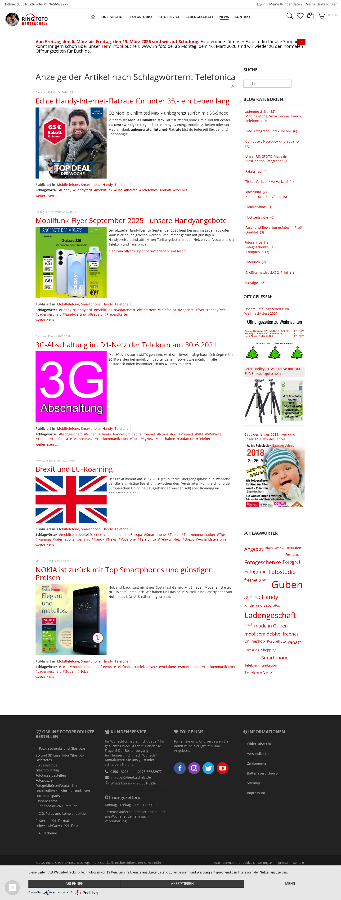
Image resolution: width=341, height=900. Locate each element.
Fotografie (255, 571)
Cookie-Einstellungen (257, 863)
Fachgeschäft (71, 434)
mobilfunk (104, 190)
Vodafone (123, 310)
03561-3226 (26, 4)
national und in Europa (123, 534)
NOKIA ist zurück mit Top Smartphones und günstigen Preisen (124, 573)
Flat (119, 190)
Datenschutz (231, 863)
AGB (217, 863)
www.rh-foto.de (157, 46)
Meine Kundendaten (285, 4)
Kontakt (298, 863)
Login (261, 4)
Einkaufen (293, 548)
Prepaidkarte (117, 314)
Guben (91, 434)
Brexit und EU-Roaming (74, 469)
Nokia (163, 434)
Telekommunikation (112, 438)
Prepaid (96, 314)
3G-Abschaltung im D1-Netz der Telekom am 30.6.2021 (126, 344)
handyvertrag (75, 314)
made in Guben (271, 625)
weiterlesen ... (47, 195)
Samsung (251, 650)
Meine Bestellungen (321, 4)
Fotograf (291, 562)
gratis (264, 579)
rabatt (166, 190)
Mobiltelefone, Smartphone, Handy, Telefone (92, 184)
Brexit (189, 539)
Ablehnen (75, 884)
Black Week (274, 548)
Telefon (204, 438)
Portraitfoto (276, 641)
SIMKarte (214, 434)
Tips (135, 438)
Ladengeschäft (49, 314)
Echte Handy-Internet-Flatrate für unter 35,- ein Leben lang (132, 101)
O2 (174, 434)
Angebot (186, 310)
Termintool (112, 46)
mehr (290, 884)
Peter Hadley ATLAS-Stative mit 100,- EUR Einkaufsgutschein (273, 371)
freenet (181, 190)
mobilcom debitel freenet (135, 434)
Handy (66, 190)
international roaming (72, 539)
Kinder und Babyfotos (262, 605)
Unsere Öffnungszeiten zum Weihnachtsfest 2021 (266, 311)
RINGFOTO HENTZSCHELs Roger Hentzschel (77, 863)
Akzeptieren (182, 884)
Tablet (43, 438)
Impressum (256, 793)
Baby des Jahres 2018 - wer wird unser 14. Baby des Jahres (269, 436)
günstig (252, 596)
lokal (248, 624)
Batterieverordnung (262, 773)
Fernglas (292, 554)
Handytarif (83, 190)
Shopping (268, 650)
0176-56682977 (56, 4)
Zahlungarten (258, 763)
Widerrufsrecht (259, 743)
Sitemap (253, 783)
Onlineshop (254, 641)
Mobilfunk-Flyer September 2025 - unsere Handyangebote (131, 220)
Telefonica (149, 190)
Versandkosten (258, 753)
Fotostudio (282, 572)
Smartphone (156, 534)
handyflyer (216, 310)
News (112, 539)
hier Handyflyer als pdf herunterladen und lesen (147, 251)
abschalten (166, 438)
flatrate (131, 190)
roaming (44, 539)
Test (64, 666)
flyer (200, 310)
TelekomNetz (145, 310)
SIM (200, 434)
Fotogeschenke (262, 562)
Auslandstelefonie (212, 539)
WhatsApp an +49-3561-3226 (133, 783)
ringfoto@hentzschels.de (131, 777)
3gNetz (148, 438)
